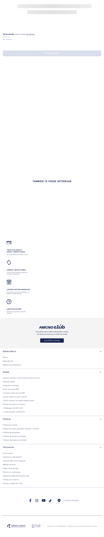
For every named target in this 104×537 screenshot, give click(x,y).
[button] (8, 39)
